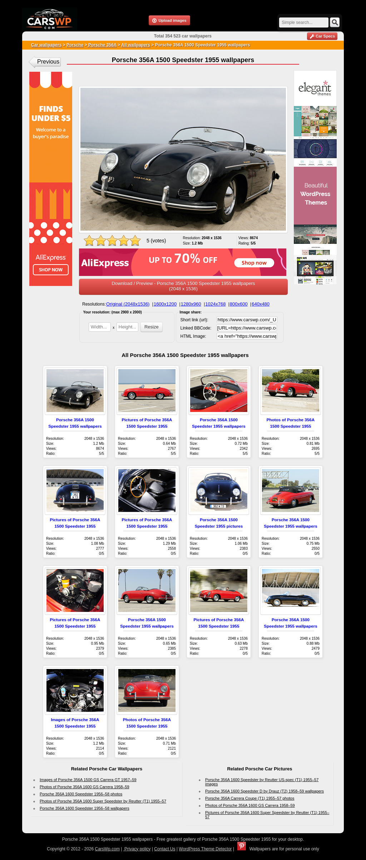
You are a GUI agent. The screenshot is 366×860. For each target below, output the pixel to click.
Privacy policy (137, 848)
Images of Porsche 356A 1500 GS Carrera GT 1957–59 (88, 780)
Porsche (74, 44)
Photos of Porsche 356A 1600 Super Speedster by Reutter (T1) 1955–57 (103, 801)
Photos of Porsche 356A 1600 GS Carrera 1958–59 (84, 787)
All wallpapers (135, 44)
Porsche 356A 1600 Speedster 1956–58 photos (81, 794)
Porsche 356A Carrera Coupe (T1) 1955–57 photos (250, 798)
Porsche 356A (102, 44)
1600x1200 (165, 304)
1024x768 (215, 304)
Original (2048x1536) (127, 304)
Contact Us (164, 848)
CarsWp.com (107, 848)
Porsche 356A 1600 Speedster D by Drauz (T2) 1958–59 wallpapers (264, 791)
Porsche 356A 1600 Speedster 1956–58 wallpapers (84, 808)
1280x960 (191, 304)
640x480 (260, 304)
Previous (48, 62)
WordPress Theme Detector (205, 848)
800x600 (239, 304)
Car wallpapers (46, 44)
